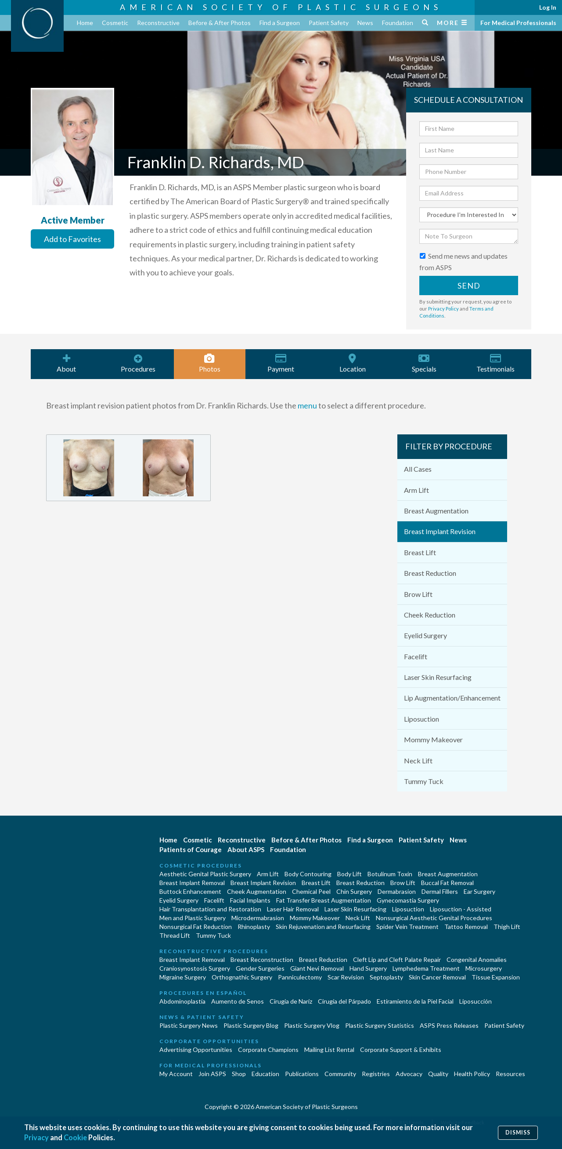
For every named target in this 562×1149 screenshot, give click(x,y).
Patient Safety (329, 22)
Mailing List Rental (329, 1049)
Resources (510, 1073)
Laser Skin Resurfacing (438, 677)
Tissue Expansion (496, 977)
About (66, 363)
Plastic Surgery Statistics (379, 1025)
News (365, 22)
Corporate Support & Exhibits (400, 1049)
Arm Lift (416, 490)
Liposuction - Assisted (460, 909)
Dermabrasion (397, 891)
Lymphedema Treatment (426, 968)
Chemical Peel (311, 891)
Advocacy (409, 1073)
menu (307, 405)
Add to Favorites (72, 239)
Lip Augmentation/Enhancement (452, 698)
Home (85, 22)
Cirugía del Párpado (344, 1001)
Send (469, 285)
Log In (547, 7)
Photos (209, 363)
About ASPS (245, 849)
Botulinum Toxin (389, 874)
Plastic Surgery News (188, 1025)
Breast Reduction (430, 573)
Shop (239, 1073)
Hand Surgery (368, 968)
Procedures (138, 363)
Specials (424, 363)
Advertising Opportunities (195, 1049)
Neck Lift (418, 760)
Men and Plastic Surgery (192, 917)
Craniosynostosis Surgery (194, 968)
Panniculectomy (300, 977)
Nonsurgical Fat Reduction (195, 926)
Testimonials (495, 363)
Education (265, 1073)
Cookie (76, 1137)
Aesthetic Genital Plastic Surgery (205, 874)
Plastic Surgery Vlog (311, 1025)
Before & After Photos (219, 22)
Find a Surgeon (279, 22)
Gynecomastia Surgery (408, 900)
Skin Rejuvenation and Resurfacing (323, 926)
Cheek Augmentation (256, 891)
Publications (302, 1073)
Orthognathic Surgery (242, 977)
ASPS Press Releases (449, 1025)
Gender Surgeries (260, 968)
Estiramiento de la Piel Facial (415, 1001)
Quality (438, 1073)
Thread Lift (174, 935)
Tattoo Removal (466, 926)
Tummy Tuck (423, 781)
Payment (281, 363)
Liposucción (475, 1001)
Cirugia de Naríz (291, 1001)
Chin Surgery (354, 891)
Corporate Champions (268, 1049)
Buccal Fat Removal (447, 882)
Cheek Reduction (429, 615)
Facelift (415, 656)
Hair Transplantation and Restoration (210, 909)
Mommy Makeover (433, 739)
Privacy (36, 1137)
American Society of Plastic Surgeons (281, 7)
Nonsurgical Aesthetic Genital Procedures (434, 917)
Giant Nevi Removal (317, 968)
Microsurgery (483, 968)
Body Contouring (308, 874)
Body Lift (349, 874)
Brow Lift (418, 594)
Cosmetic (115, 22)
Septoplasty (386, 977)
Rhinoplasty (254, 926)
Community (340, 1073)
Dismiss (517, 1132)
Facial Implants (250, 900)
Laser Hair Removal (293, 909)
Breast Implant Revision (440, 531)
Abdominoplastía (182, 1001)
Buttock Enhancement (190, 891)
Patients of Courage (190, 849)
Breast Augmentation (436, 510)
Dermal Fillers (440, 891)
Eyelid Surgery (425, 635)
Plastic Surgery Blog (250, 1025)
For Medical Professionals (518, 22)
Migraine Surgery (182, 977)
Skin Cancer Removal (437, 977)
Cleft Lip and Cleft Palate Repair (397, 959)
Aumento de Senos (237, 1001)
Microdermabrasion (257, 917)
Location (352, 363)
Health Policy (472, 1073)
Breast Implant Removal (192, 882)
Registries (376, 1073)
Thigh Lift (507, 926)
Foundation (397, 22)
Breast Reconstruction (262, 959)
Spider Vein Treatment (407, 926)
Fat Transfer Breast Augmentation (323, 900)
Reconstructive (158, 22)
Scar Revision (346, 977)
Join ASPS (212, 1073)
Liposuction (421, 719)
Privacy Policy (443, 308)
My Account (176, 1073)
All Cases (418, 469)
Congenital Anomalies (477, 959)
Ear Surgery (479, 891)
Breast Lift (420, 552)
